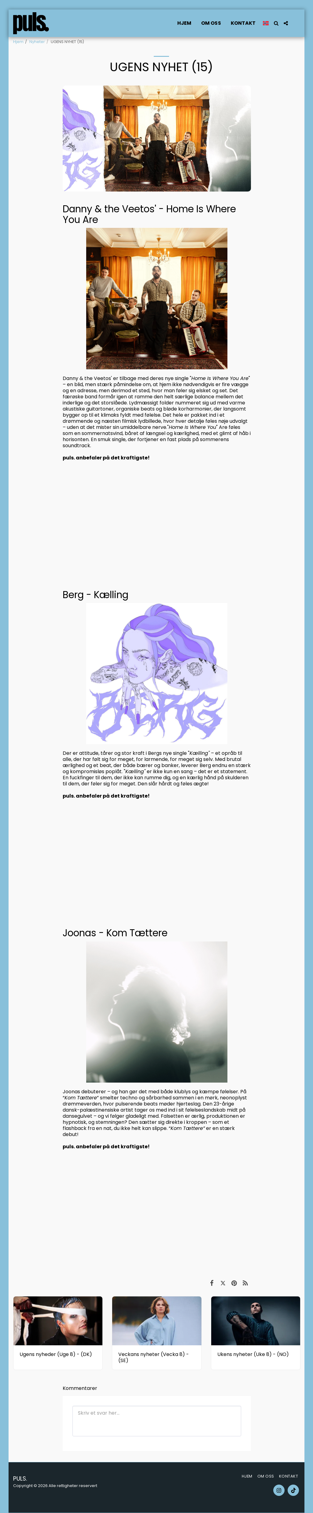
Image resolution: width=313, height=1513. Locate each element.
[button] (276, 23)
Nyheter (37, 41)
